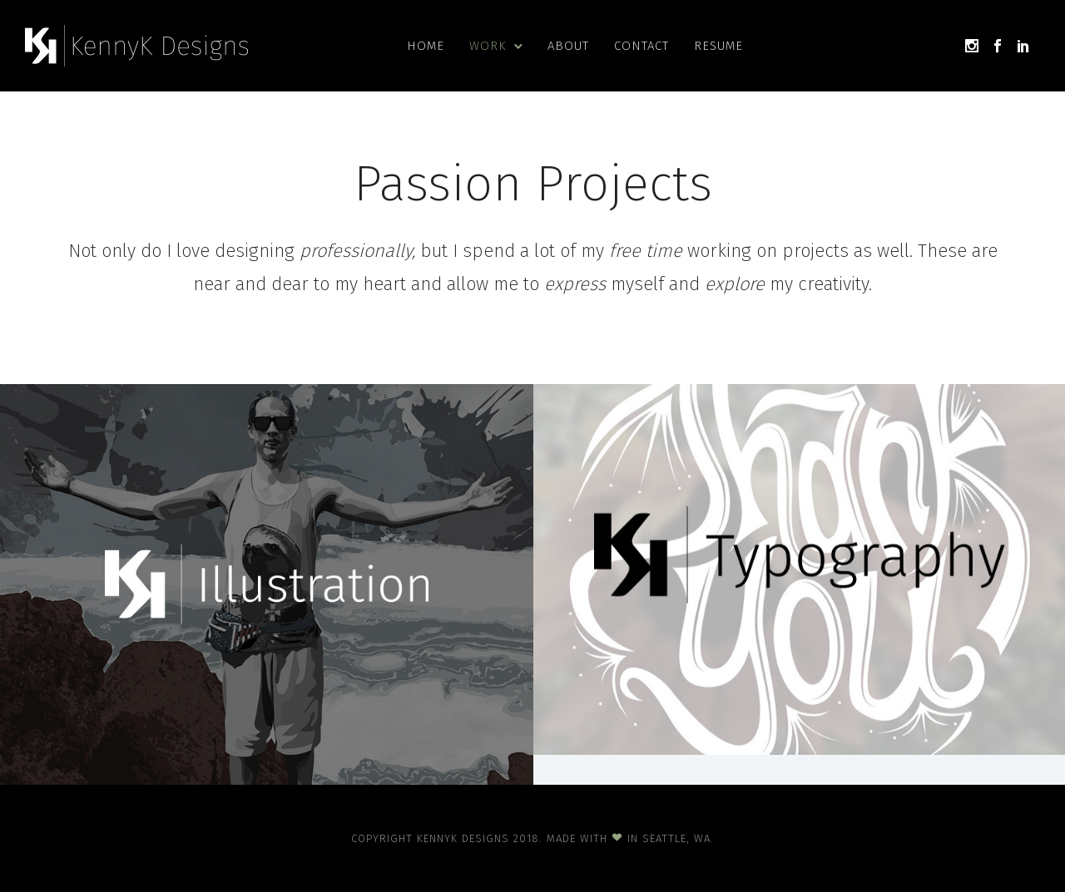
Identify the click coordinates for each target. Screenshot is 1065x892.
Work (487, 45)
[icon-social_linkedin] (1023, 46)
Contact (641, 45)
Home (425, 45)
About (568, 45)
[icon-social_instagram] (971, 46)
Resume (718, 45)
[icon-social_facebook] (997, 46)
